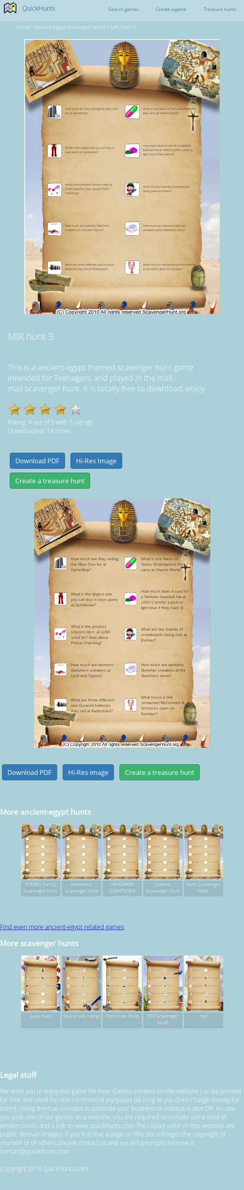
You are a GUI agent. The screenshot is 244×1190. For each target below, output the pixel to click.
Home (22, 26)
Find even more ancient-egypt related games (62, 927)
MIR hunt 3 (123, 26)
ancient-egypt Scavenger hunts (69, 26)
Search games (123, 9)
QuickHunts (38, 8)
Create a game (171, 9)
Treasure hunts (220, 9)
